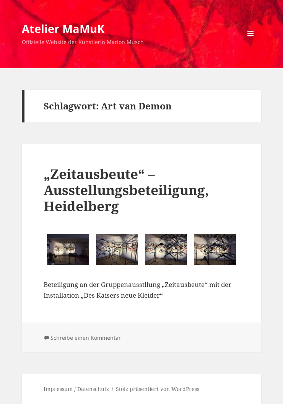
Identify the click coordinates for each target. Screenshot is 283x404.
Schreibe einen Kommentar (85, 337)
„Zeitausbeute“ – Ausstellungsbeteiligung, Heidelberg (126, 190)
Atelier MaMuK (63, 28)
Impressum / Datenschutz (76, 389)
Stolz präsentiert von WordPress (157, 389)
